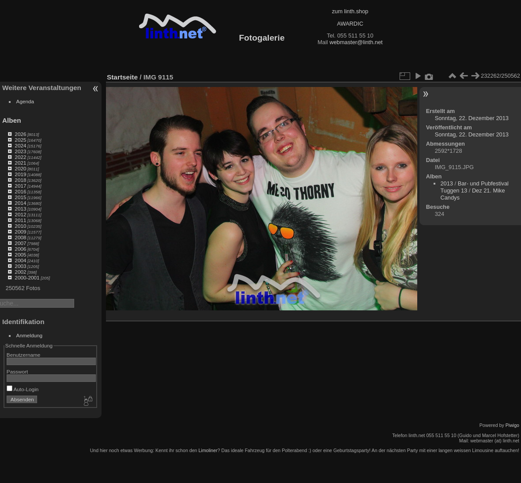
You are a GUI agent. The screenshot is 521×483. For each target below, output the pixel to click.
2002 (20, 272)
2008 (20, 237)
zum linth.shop (350, 11)
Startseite (122, 77)
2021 (20, 163)
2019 (20, 174)
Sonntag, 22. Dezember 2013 (472, 118)
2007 (20, 243)
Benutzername (24, 355)
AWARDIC (350, 23)
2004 (20, 260)
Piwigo (512, 425)
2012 (20, 214)
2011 (20, 220)
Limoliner (207, 450)
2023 (20, 151)
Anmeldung (29, 335)
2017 (20, 186)
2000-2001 (27, 277)
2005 (20, 254)
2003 (20, 266)
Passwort (17, 371)
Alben (11, 120)
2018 (20, 180)
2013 (20, 208)
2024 (20, 145)
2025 (20, 140)
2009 (20, 231)
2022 (20, 157)
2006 (20, 249)
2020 (20, 168)
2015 (20, 197)
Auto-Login (23, 389)
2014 (20, 203)
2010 (20, 226)
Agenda (25, 101)
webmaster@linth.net (355, 42)
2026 (20, 134)
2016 (20, 191)
